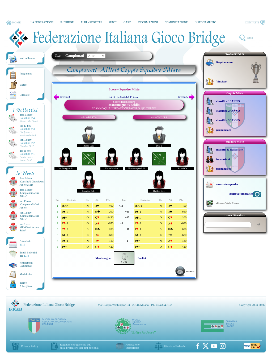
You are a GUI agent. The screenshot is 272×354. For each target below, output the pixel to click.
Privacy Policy (29, 346)
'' (32, 183)
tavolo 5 (186, 96)
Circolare (24, 94)
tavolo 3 (62, 96)
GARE (127, 22)
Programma (26, 73)
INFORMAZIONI (148, 22)
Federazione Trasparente (132, 346)
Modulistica (26, 274)
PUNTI (113, 22)
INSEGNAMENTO (205, 22)
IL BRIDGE (67, 22)
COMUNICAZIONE (176, 22)
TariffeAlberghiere (26, 284)
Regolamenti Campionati (26, 264)
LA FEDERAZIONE (42, 22)
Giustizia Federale (174, 346)
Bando (23, 84)
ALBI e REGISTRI (91, 22)
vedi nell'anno (27, 58)
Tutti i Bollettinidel (28, 254)
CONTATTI (255, 22)
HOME (13, 22)
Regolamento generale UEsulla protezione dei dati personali (79, 346)
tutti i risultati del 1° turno (124, 97)
